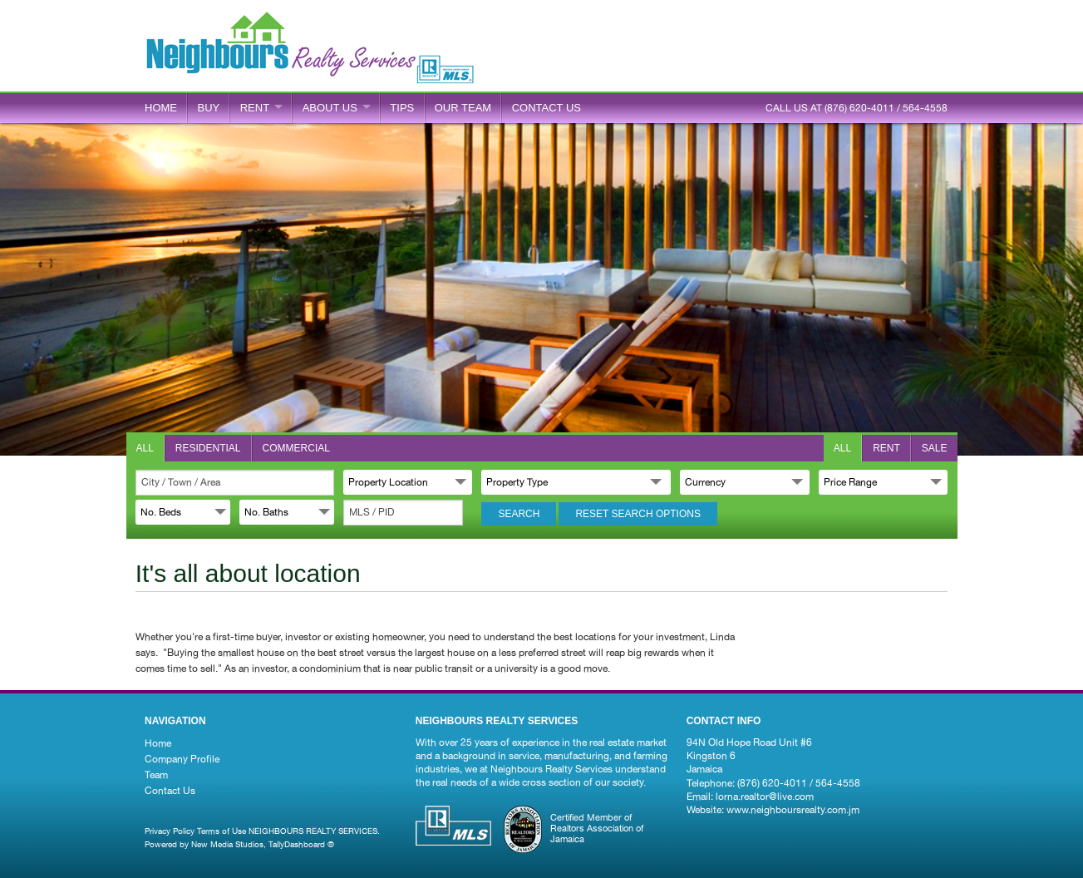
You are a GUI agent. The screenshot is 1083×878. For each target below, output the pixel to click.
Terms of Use (221, 831)
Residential (208, 448)
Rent (886, 448)
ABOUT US (330, 107)
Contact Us (170, 791)
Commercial (296, 448)
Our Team (463, 107)
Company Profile (182, 759)
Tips (402, 107)
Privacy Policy (169, 831)
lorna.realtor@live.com (765, 796)
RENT (254, 107)
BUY (209, 107)
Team (156, 775)
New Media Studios (227, 844)
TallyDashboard (296, 844)
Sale (935, 448)
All (145, 448)
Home (161, 107)
